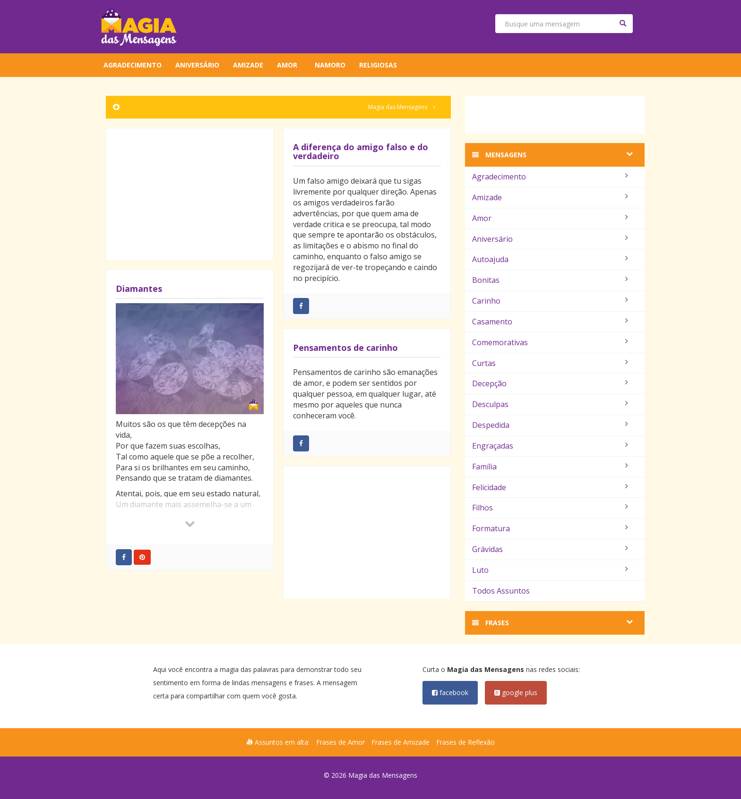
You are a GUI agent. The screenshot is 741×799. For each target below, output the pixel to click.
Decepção (550, 383)
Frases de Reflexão (465, 742)
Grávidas (550, 549)
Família (550, 466)
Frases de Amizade (400, 742)
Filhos (550, 507)
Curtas (550, 363)
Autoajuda (550, 259)
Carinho (550, 301)
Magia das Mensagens (397, 107)
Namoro (330, 64)
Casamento (550, 321)
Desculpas (550, 404)
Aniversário (197, 64)
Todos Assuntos (501, 591)
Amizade (248, 64)
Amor (287, 64)
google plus (515, 692)
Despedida (550, 425)
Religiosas (378, 64)
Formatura (550, 528)
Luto (550, 570)
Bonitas (550, 280)
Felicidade (550, 487)
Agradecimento (132, 64)
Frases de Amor (340, 742)
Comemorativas (550, 342)
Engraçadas (550, 446)
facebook (450, 692)
